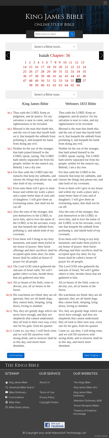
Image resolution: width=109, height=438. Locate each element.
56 (78, 80)
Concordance (14, 397)
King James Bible (16, 382)
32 (66, 71)
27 (36, 71)
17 (42, 67)
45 (78, 76)
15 (30, 67)
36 (24, 76)
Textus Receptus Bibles (86, 405)
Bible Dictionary (16, 392)
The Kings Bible (82, 382)
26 (30, 71)
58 (30, 85)
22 (72, 67)
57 (84, 80)
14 (24, 67)
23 (78, 67)
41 (54, 76)
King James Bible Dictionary (82, 394)
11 (70, 62)
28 (42, 71)
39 (42, 76)
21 (66, 67)
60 (42, 85)
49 (36, 80)
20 (60, 67)
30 (54, 71)
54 (66, 80)
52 (54, 80)
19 (54, 67)
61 (48, 85)
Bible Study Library (17, 407)
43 (66, 76)
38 (36, 76)
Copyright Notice (48, 402)
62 (54, 85)
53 (60, 80)
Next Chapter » (92, 355)
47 (24, 80)
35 (84, 71)
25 (24, 71)
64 (66, 85)
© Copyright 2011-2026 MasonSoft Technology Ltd (54, 432)
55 (72, 80)
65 (72, 85)
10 (64, 62)
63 (60, 85)
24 (84, 67)
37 (30, 76)
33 (72, 71)
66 (78, 85)
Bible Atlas (13, 402)
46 (84, 76)
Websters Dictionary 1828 (88, 400)
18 (48, 67)
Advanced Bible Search (20, 387)
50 (42, 80)
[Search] (51, 34)
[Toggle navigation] (105, 3)
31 (60, 71)
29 (48, 71)
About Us (44, 382)
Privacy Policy (46, 397)
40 (48, 76)
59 (36, 85)
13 (82, 62)
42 (60, 76)
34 (78, 71)
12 (76, 62)
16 (36, 67)
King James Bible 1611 (85, 387)
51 (48, 80)
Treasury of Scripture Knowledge (85, 412)
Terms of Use (46, 392)
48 (30, 80)
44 (72, 76)
